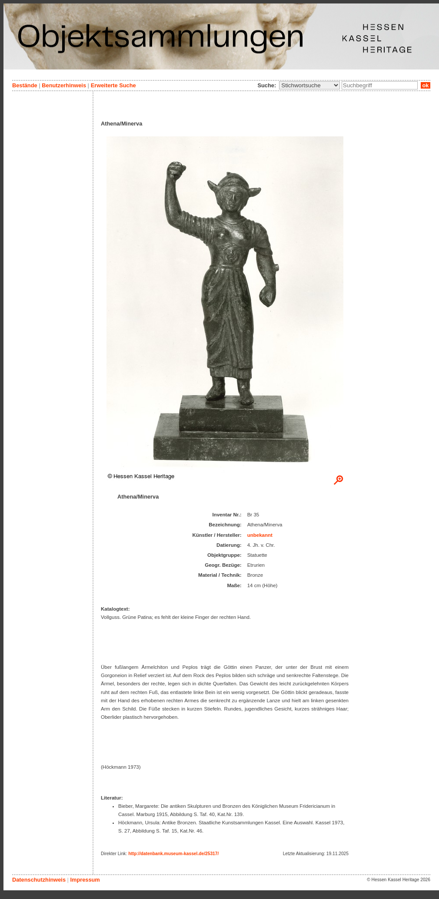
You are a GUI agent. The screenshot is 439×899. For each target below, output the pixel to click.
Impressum (85, 879)
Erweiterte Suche (113, 85)
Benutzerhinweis (64, 85)
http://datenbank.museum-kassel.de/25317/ (173, 853)
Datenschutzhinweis (39, 879)
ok (425, 85)
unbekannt (260, 535)
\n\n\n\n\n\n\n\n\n (309, 85)
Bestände (24, 85)
